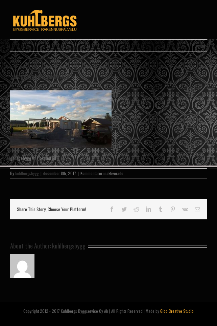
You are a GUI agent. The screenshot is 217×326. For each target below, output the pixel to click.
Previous (199, 45)
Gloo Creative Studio (177, 311)
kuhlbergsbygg (27, 173)
